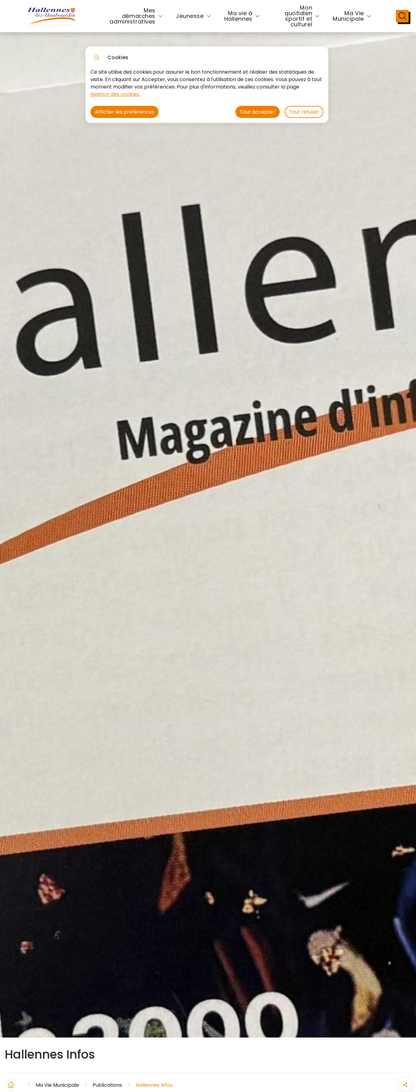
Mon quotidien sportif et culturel (286, 19)
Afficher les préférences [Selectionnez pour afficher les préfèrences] (124, 111)
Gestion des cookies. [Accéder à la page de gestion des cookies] (115, 94)
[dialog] (206, 84)
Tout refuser (304, 111)
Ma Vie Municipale (336, 19)
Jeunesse (190, 20)
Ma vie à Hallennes (238, 19)
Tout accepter (257, 111)
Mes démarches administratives (132, 19)
